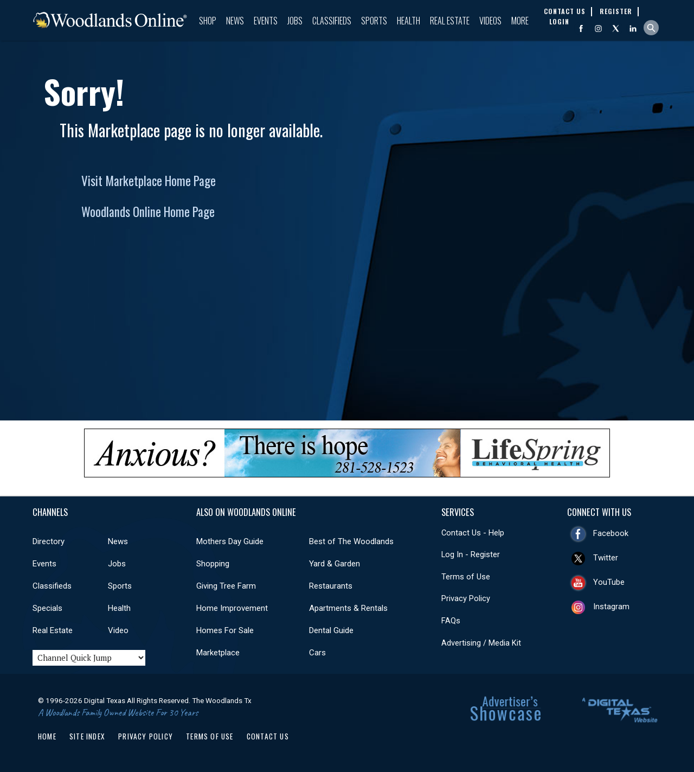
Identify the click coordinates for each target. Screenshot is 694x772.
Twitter (605, 558)
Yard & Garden (334, 564)
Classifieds (331, 20)
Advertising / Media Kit (481, 643)
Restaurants (330, 586)
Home (47, 736)
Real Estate (450, 20)
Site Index (87, 736)
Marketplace (218, 653)
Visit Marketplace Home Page (148, 180)
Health (408, 20)
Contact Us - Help (472, 533)
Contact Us (268, 736)
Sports (374, 20)
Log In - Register (470, 554)
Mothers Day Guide (230, 541)
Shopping (212, 564)
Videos (490, 20)
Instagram (611, 606)
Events (266, 20)
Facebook (610, 533)
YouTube (609, 582)
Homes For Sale (225, 630)
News (235, 20)
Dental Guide (331, 630)
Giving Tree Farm (226, 586)
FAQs (450, 621)
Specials (47, 608)
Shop (207, 20)
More (520, 20)
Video (118, 630)
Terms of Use (465, 577)
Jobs (295, 20)
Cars (317, 653)
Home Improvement (232, 608)
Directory (49, 541)
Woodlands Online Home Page (148, 211)
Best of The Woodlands (351, 541)
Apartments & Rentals (348, 608)
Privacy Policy (465, 598)
